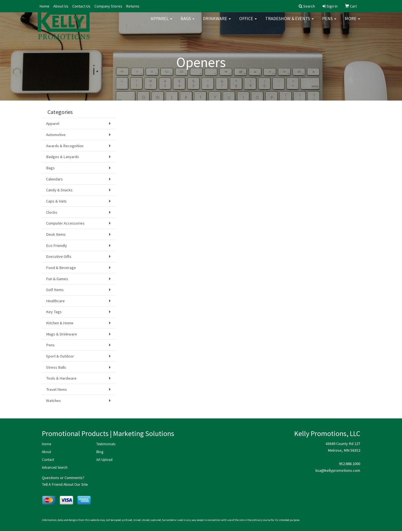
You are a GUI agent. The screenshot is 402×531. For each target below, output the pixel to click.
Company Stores (108, 6)
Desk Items (56, 234)
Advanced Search (55, 467)
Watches (53, 400)
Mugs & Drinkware (61, 334)
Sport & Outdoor (60, 356)
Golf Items (55, 289)
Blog (99, 451)
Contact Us (81, 6)
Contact (48, 459)
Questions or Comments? (63, 477)
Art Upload (104, 459)
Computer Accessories (65, 223)
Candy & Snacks (59, 189)
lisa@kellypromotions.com (337, 470)
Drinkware (217, 22)
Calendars (54, 179)
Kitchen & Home (59, 322)
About (46, 451)
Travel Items (56, 389)
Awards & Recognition (64, 145)
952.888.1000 (349, 463)
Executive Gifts (58, 256)
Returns (132, 6)
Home (44, 6)
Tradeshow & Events (289, 22)
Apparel (161, 22)
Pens (329, 22)
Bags (188, 22)
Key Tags (54, 311)
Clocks (51, 212)
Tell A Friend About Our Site (65, 484)
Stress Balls (56, 367)
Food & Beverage (61, 267)
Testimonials (105, 444)
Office (248, 22)
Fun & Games (57, 278)
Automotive (56, 134)
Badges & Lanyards (62, 156)
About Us (60, 6)
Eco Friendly (56, 245)
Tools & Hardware (61, 378)
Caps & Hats (56, 201)
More (352, 22)
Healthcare (55, 300)
